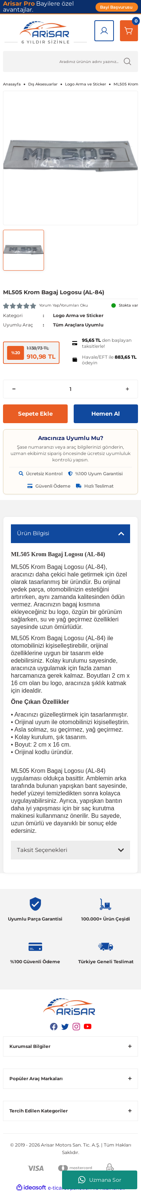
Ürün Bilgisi (33, 533)
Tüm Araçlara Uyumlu (78, 325)
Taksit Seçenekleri (42, 849)
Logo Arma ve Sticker (78, 315)
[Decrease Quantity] (13, 389)
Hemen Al (105, 413)
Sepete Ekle (35, 413)
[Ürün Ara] (70, 61)
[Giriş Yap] (104, 30)
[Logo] (45, 32)
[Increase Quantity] (127, 389)
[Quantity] (70, 389)
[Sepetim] (129, 30)
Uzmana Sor (99, 1180)
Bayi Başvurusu (116, 7)
